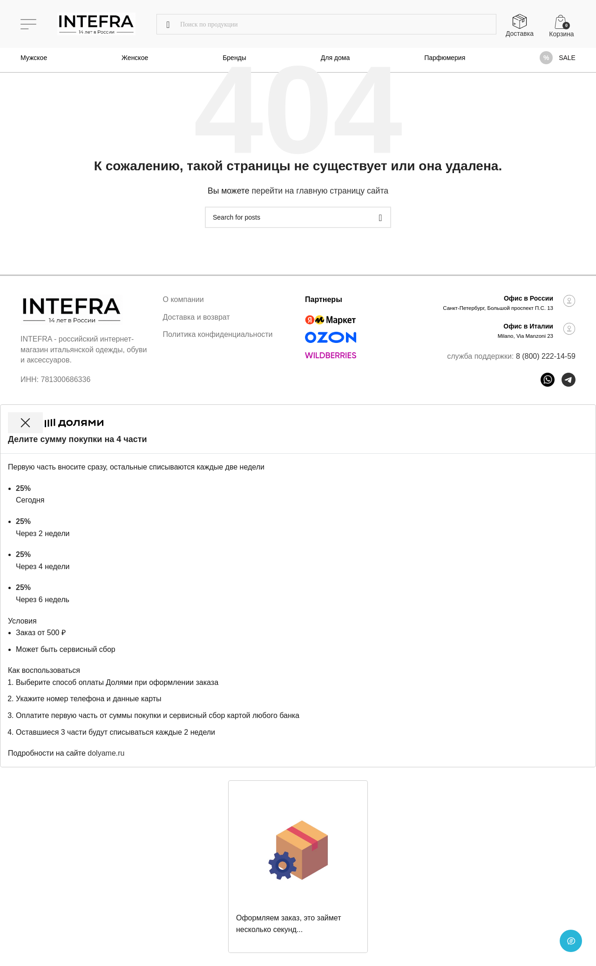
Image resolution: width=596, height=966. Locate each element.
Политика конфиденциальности (218, 334)
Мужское (33, 57)
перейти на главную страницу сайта (319, 190)
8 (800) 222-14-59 (546, 356)
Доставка (520, 33)
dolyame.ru (106, 753)
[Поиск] (326, 24)
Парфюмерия (444, 57)
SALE (567, 57)
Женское (135, 57)
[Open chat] (571, 941)
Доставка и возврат (196, 317)
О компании (183, 299)
